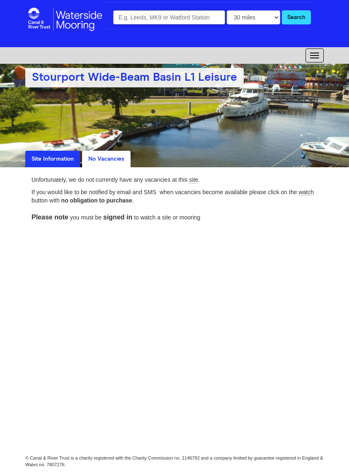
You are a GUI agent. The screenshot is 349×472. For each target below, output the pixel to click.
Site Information (53, 159)
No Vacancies (106, 159)
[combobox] (169, 17)
